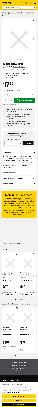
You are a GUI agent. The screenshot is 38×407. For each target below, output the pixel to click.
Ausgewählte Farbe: (11, 90)
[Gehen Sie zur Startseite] (6, 3)
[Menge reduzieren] (5, 100)
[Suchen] (34, 7)
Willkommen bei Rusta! (19, 365)
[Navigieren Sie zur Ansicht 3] (20, 299)
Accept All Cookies (19, 396)
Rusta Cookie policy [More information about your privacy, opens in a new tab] (13, 392)
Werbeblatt (19, 371)
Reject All (19, 400)
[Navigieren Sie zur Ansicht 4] (22, 299)
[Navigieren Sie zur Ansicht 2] (20, 59)
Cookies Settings (19, 405)
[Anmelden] (22, 3)
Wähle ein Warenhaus (13, 140)
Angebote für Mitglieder (19, 368)
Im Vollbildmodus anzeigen (11, 243)
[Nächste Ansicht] (33, 39)
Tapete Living (10, 275)
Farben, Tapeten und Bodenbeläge (13, 13)
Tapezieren (30, 13)
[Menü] (35, 3)
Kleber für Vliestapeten (10, 329)
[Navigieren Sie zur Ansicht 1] (17, 59)
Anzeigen (28, 143)
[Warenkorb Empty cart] (31, 3)
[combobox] (17, 7)
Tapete (4, 15)
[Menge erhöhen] (11, 100)
